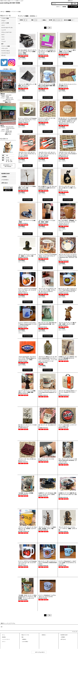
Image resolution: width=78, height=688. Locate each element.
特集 (22, 637)
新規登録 (64, 6)
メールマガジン (5, 179)
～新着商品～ (24, 639)
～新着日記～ (43, 634)
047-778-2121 (8, 166)
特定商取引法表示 (5, 173)
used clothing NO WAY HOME (10, 3)
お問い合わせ (4, 182)
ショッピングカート (6, 639)
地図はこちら (8, 102)
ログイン (58, 6)
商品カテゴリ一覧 (25, 634)
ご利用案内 (4, 176)
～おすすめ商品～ (25, 641)
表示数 (21, 20)
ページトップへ (75, 631)
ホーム (3, 634)
